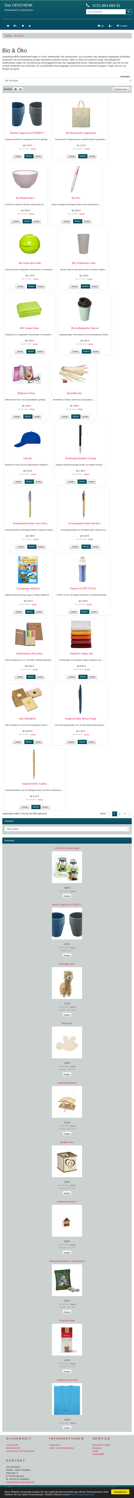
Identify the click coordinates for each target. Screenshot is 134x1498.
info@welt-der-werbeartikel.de (20, 1482)
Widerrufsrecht (13, 1448)
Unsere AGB (12, 1445)
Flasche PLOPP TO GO (83, 588)
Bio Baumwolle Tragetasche (81, 133)
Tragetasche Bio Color (67, 1380)
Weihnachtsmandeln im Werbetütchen (67, 1261)
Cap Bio (27, 458)
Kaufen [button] (38, 156)
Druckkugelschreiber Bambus (84, 523)
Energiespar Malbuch (28, 588)
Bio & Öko (19, 35)
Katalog (8, 35)
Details (67, 896)
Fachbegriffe (98, 1454)
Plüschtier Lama (67, 964)
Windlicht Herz (67, 1142)
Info (101, 26)
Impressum (54, 1445)
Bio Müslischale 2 (25, 198)
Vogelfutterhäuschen (67, 1083)
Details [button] (17, 156)
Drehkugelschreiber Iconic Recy (30, 523)
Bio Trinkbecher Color (84, 263)
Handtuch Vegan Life (81, 653)
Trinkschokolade (67, 1320)
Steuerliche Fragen (101, 1445)
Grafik (95, 1451)
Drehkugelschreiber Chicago (80, 458)
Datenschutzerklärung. (82, 1494)
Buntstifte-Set (74, 393)
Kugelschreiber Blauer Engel (80, 718)
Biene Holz (67, 1023)
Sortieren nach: (121, 89)
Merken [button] (29, 156)
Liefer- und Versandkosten (61, 1448)
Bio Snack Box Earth (30, 263)
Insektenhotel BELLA (67, 1202)
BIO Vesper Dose (29, 328)
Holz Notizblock (27, 718)
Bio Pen (76, 198)
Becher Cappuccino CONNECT (27, 133)
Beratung (96, 1448)
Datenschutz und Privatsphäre (20, 1451)
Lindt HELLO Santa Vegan (67, 848)
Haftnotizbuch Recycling (29, 653)
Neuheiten (9, 840)
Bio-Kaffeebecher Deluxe (84, 328)
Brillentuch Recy (26, 393)
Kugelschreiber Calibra (34, 783)
